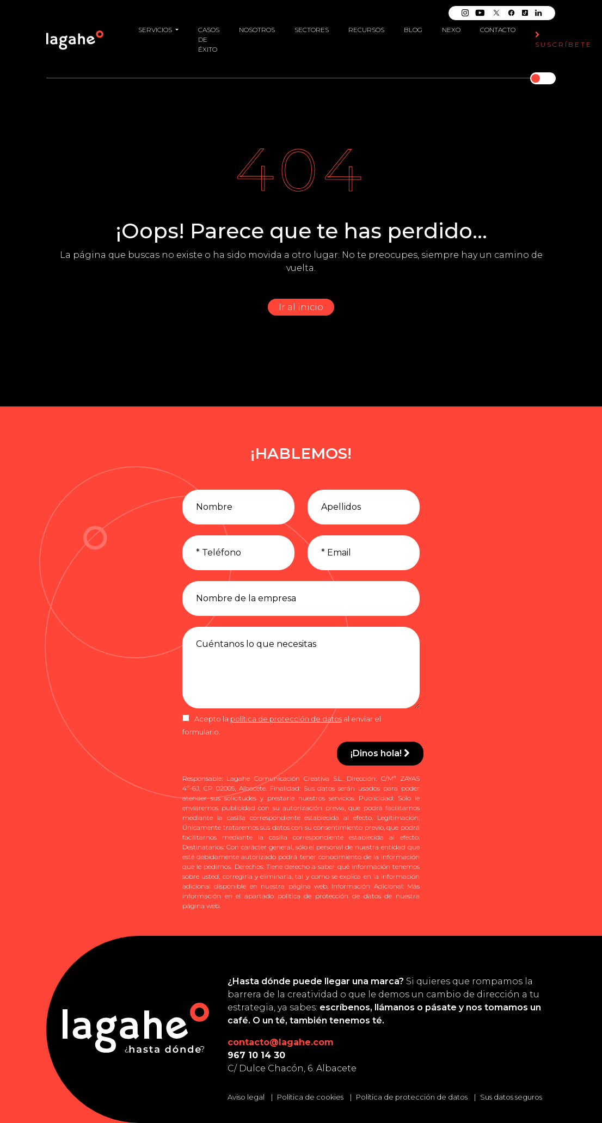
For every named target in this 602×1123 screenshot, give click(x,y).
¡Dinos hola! (380, 753)
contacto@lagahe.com (281, 1042)
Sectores (311, 30)
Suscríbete (563, 40)
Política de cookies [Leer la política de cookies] (310, 1097)
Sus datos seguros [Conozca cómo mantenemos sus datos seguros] (511, 1097)
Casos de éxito (208, 39)
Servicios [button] (156, 30)
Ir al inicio (301, 307)
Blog (413, 30)
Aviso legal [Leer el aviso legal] (246, 1097)
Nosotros (257, 30)
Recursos (366, 30)
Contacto (497, 30)
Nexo (451, 30)
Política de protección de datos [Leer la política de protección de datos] (412, 1097)
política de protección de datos (286, 718)
